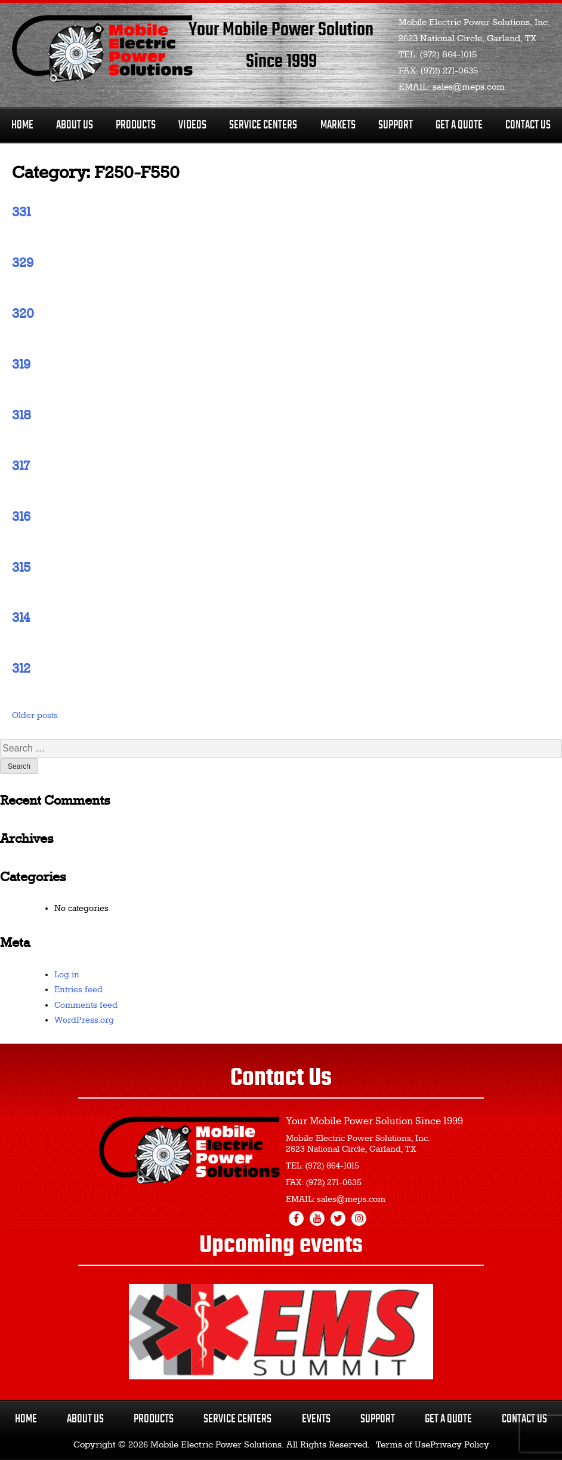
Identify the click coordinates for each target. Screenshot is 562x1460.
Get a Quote (448, 1419)
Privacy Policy (459, 1445)
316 (21, 517)
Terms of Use (403, 1445)
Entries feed (78, 989)
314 (21, 618)
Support (395, 125)
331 (21, 212)
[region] (281, 1331)
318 (21, 416)
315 (21, 568)
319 (21, 365)
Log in (66, 975)
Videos (192, 125)
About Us (74, 125)
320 (23, 314)
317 (20, 466)
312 (21, 669)
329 (22, 263)
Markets (338, 125)
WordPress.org (84, 1020)
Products (136, 125)
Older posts (35, 715)
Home (22, 125)
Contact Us (528, 125)
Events (316, 1419)
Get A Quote (459, 125)
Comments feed (86, 1005)
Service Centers (263, 125)
